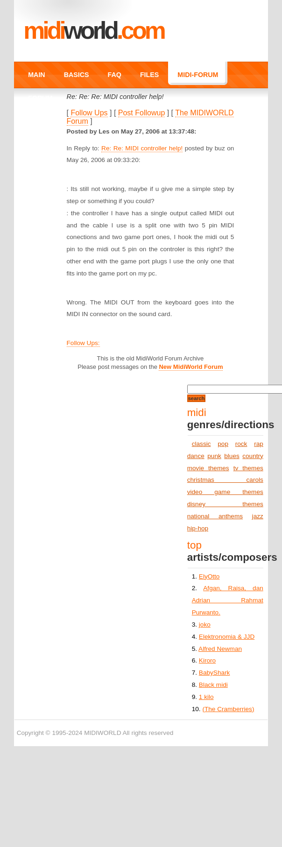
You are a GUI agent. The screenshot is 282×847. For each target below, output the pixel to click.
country (252, 455)
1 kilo (206, 696)
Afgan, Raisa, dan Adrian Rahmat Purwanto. (227, 600)
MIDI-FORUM (197, 74)
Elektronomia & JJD (226, 636)
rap (258, 443)
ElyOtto (209, 576)
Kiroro (207, 660)
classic (201, 443)
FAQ (114, 74)
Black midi (213, 684)
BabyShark (214, 672)
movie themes (208, 468)
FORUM (40, 98)
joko (205, 624)
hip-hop (197, 528)
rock (241, 443)
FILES (149, 74)
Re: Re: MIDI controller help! (142, 148)
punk (214, 455)
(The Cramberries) (228, 709)
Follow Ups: (83, 342)
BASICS (76, 74)
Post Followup (141, 113)
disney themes (225, 504)
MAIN (36, 74)
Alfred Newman (220, 648)
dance (195, 455)
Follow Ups (88, 113)
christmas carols (225, 479)
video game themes (225, 491)
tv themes (248, 468)
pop (223, 443)
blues (232, 455)
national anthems (215, 516)
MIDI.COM (93, 30)
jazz (257, 516)
